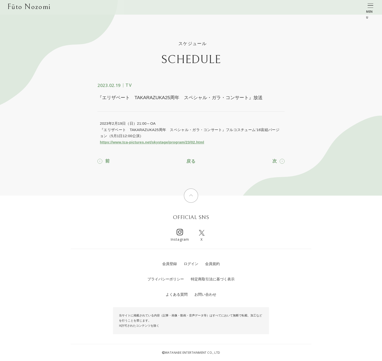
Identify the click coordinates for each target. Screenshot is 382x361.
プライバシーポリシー (165, 279)
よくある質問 (177, 294)
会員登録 (169, 264)
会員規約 (212, 264)
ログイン (191, 264)
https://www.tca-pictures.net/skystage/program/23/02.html (152, 142)
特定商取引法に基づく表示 (213, 279)
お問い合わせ (205, 294)
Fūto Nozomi (28, 7)
